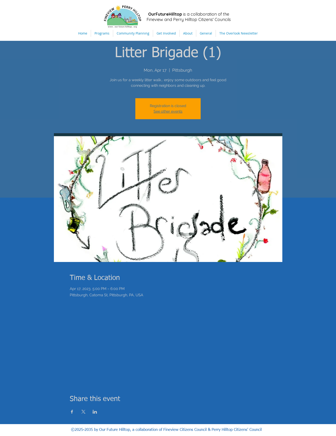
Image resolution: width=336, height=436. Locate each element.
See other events (168, 111)
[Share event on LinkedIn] (95, 412)
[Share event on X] (83, 412)
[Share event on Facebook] (72, 412)
